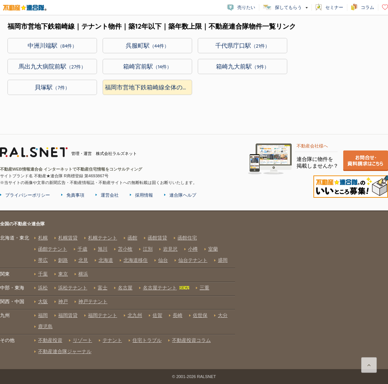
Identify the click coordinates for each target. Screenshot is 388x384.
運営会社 (110, 195)
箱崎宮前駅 (147, 66)
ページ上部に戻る (369, 365)
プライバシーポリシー (27, 195)
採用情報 (144, 195)
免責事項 (75, 195)
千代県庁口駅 (242, 45)
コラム (367, 7)
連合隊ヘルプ (182, 195)
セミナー (334, 7)
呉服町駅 (147, 45)
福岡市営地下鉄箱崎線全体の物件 (148, 87)
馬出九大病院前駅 (52, 66)
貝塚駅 (52, 87)
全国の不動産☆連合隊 (117, 294)
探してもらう (288, 7)
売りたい (246, 7)
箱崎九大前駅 (242, 66)
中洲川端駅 (52, 45)
